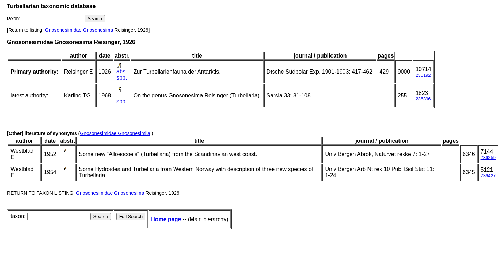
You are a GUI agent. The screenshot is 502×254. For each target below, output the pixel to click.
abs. (121, 71)
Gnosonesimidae (63, 30)
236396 (423, 99)
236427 (488, 175)
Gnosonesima (98, 30)
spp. (121, 78)
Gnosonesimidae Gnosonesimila (115, 133)
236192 (423, 75)
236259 (488, 157)
